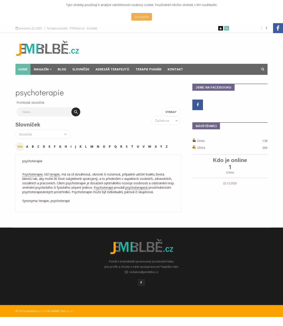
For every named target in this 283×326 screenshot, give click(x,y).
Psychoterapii (103, 187)
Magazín (41, 69)
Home (23, 69)
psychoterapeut (136, 187)
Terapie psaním (57, 28)
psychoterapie (32, 161)
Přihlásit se (77, 28)
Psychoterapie (32, 174)
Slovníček (80, 69)
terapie (55, 174)
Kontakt (92, 28)
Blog (62, 69)
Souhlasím (141, 17)
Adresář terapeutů (112, 69)
